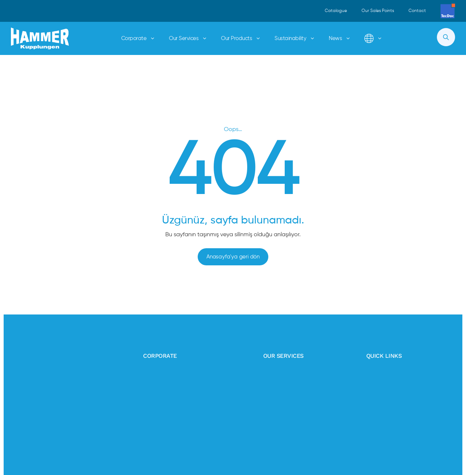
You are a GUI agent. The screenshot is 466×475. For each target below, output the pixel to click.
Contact (417, 11)
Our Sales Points (378, 11)
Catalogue (336, 11)
